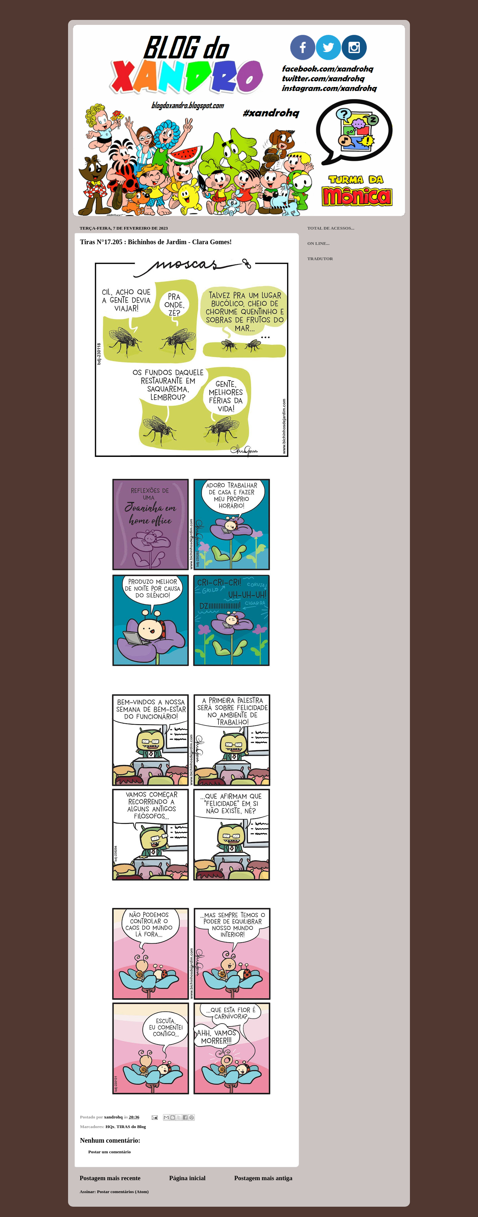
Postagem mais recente (110, 1178)
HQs (110, 1126)
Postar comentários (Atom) (123, 1191)
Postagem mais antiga (263, 1178)
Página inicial (187, 1178)
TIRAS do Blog (131, 1126)
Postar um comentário (109, 1151)
